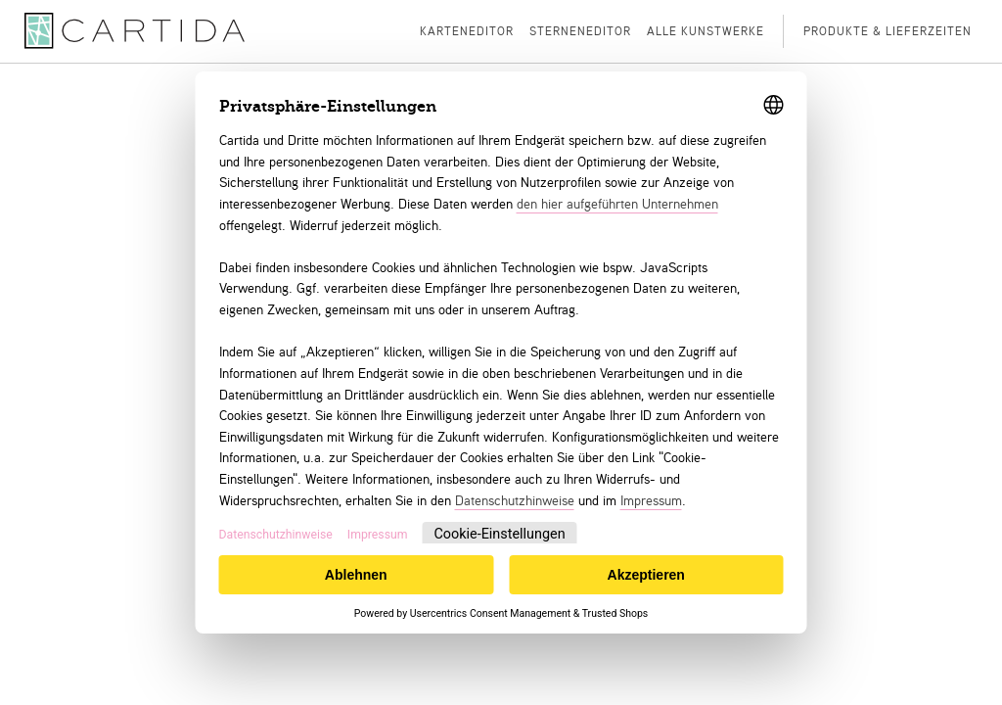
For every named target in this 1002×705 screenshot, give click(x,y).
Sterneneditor (580, 31)
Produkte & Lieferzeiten (887, 31)
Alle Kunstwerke (705, 31)
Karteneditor (467, 31)
